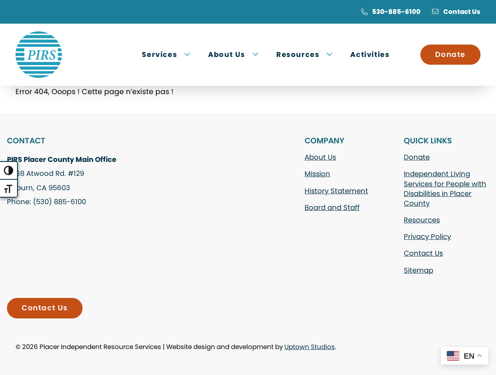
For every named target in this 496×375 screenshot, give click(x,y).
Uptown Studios (309, 346)
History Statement (336, 191)
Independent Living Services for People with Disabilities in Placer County (445, 188)
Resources (422, 220)
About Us (320, 157)
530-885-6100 (390, 11)
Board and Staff (332, 207)
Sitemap (418, 270)
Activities (369, 54)
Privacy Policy (427, 236)
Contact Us (456, 11)
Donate (450, 54)
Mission (317, 174)
